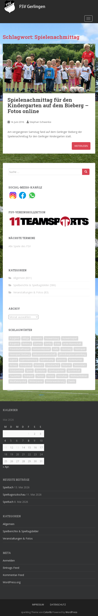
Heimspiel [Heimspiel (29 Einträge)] (80, 349)
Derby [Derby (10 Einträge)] (48, 343)
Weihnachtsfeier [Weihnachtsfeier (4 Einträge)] (79, 375)
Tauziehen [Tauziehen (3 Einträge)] (15, 375)
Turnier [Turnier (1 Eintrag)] (40, 375)
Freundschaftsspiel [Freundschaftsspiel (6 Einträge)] (20, 349)
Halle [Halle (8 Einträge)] (55, 349)
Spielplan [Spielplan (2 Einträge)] (40, 370)
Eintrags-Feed (11, 567)
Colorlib (47, 612)
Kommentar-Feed (13, 575)
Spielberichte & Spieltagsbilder (31, 285)
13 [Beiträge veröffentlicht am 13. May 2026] (17, 447)
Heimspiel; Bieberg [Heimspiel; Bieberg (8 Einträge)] (20, 354)
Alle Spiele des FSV (19, 246)
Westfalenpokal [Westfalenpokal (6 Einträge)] (18, 381)
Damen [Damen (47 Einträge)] (38, 343)
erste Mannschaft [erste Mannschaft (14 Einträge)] (72, 343)
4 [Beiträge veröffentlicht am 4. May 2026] (5, 440)
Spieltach (8, 487)
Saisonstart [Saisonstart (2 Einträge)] (80, 365)
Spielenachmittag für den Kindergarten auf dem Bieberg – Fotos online (48, 105)
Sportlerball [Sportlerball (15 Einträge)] (74, 370)
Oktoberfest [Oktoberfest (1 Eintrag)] (52, 365)
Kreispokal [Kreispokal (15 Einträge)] (25, 365)
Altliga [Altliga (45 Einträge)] (26, 338)
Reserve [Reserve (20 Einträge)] (66, 365)
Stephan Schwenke (40, 122)
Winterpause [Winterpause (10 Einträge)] (36, 381)
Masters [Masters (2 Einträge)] (39, 365)
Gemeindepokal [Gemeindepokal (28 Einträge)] (41, 349)
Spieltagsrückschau (14, 494)
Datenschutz (58, 604)
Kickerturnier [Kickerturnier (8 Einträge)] (75, 359)
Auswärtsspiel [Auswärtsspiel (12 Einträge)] (69, 338)
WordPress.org (11, 582)
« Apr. (6, 466)
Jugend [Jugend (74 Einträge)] (13, 359)
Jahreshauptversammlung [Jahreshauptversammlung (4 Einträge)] (72, 354)
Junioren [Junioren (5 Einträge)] (61, 359)
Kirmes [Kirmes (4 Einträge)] (13, 365)
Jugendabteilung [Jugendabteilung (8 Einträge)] (28, 359)
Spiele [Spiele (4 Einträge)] (29, 370)
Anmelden (9, 560)
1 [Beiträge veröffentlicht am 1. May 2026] (28, 433)
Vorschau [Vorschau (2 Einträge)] (62, 375)
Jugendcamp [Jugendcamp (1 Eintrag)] (47, 359)
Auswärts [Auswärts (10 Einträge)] (37, 338)
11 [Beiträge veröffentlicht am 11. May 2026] (5, 447)
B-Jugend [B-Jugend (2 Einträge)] (14, 343)
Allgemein (19, 278)
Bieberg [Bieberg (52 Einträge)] (27, 343)
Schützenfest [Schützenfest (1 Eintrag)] (16, 370)
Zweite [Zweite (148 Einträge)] (71, 381)
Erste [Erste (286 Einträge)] (57, 343)
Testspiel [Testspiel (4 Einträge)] (28, 375)
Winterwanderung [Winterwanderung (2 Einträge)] (55, 381)
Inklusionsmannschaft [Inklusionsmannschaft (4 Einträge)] (44, 354)
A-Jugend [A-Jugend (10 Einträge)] (14, 338)
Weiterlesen (81, 146)
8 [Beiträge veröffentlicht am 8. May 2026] (28, 440)
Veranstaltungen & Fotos (28, 292)
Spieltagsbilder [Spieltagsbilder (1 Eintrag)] (56, 370)
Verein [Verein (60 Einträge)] (50, 375)
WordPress (71, 612)
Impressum (38, 604)
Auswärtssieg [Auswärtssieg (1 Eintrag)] (52, 338)
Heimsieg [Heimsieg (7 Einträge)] (66, 349)
